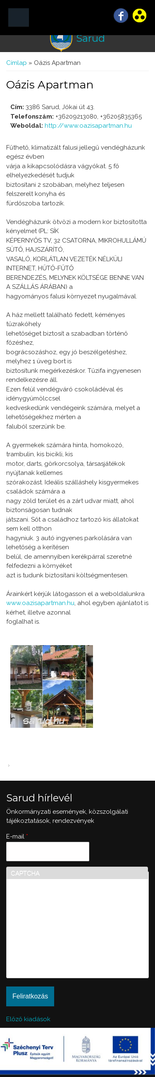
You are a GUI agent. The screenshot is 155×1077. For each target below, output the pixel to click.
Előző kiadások (28, 1019)
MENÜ (18, 17)
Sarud (90, 38)
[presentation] (45, 944)
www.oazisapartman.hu (40, 603)
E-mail (17, 836)
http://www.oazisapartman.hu (88, 125)
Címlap (16, 63)
